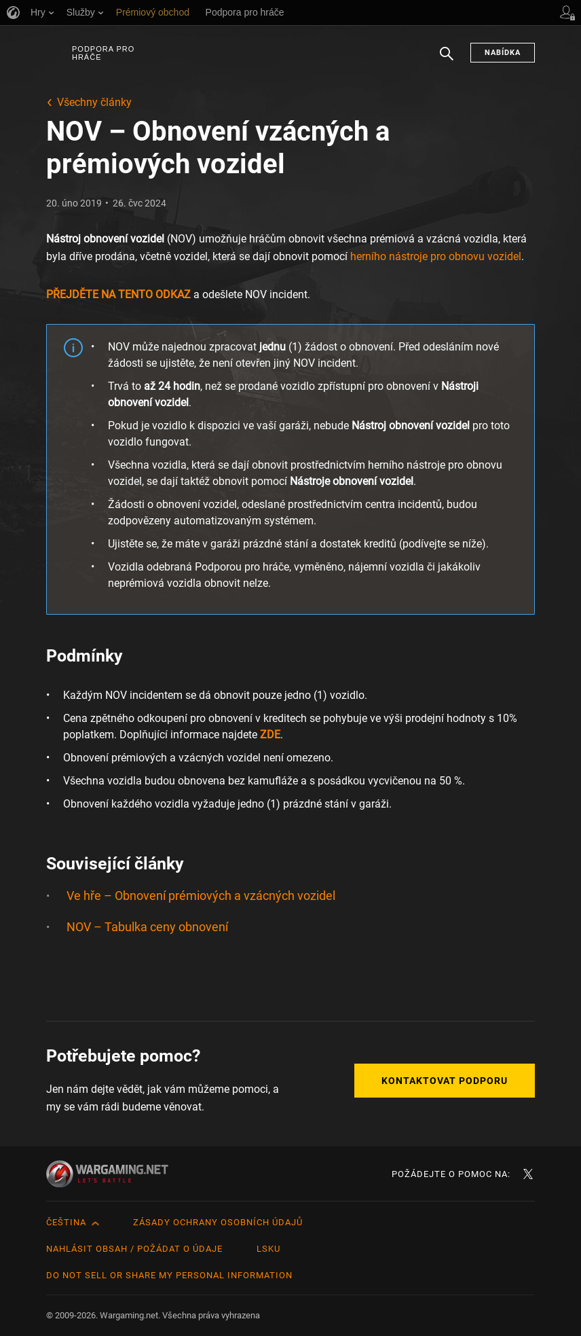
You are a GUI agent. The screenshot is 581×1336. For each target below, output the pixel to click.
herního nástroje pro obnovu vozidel (435, 256)
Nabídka (503, 52)
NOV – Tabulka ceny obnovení (147, 927)
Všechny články (94, 102)
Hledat (446, 60)
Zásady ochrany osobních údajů (218, 1222)
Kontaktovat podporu (444, 1080)
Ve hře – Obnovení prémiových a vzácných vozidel (201, 895)
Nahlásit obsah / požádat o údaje (134, 1249)
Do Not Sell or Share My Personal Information (169, 1275)
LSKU (268, 1249)
